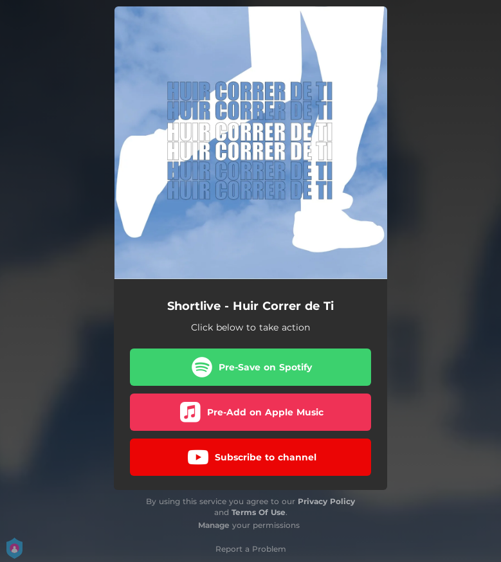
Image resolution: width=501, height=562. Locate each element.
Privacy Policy (326, 501)
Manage (214, 525)
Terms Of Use (259, 512)
